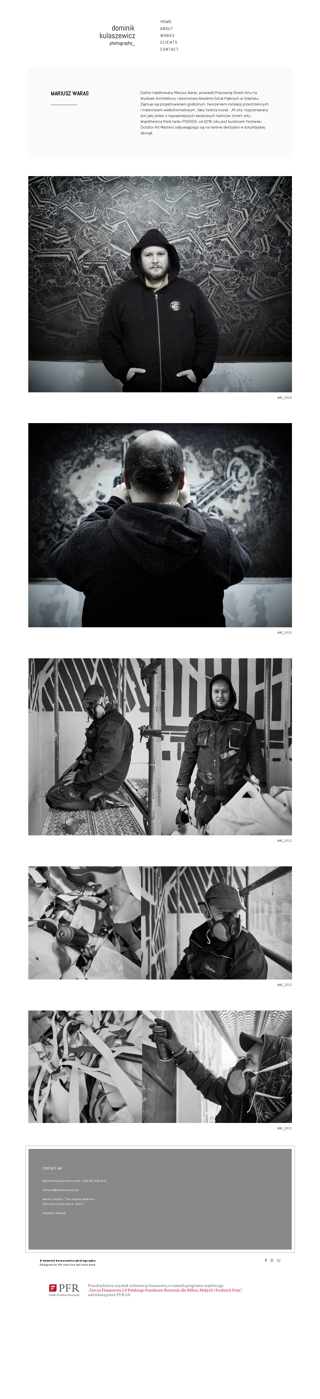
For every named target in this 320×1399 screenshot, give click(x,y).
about (167, 28)
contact (169, 49)
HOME (166, 21)
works (167, 35)
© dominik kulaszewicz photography (68, 1260)
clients (169, 42)
